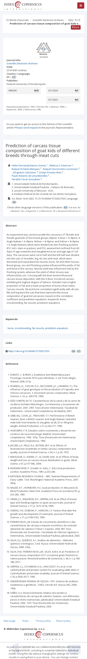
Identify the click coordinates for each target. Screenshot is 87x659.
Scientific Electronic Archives (48, 20)
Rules (26, 620)
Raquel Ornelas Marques (26, 169)
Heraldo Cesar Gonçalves (26, 179)
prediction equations (56, 328)
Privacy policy (43, 620)
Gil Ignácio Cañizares (24, 172)
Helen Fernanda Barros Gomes (29, 165)
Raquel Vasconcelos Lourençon (60, 169)
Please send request (26, 127)
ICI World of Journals (17, 20)
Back (75, 27)
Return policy (63, 620)
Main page (9, 620)
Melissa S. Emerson (60, 165)
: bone (10, 328)
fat (33, 328)
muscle (40, 328)
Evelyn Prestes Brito (50, 172)
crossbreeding (23, 328)
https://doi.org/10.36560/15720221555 (28, 351)
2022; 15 (74, 20)
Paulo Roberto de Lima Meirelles (30, 175)
